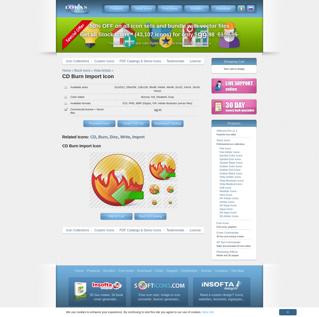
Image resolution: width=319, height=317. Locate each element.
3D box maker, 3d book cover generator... (106, 297)
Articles (206, 270)
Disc (114, 137)
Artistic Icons (227, 201)
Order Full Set (133, 123)
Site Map (237, 270)
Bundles (197, 8)
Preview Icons (99, 123)
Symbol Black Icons (231, 162)
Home (79, 270)
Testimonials (175, 61)
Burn (102, 137)
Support (172, 270)
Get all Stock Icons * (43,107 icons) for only (159, 31)
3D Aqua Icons (228, 212)
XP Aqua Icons (228, 205)
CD (93, 137)
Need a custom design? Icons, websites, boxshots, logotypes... (222, 297)
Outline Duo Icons (230, 169)
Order (159, 270)
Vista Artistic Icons (230, 176)
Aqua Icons (226, 209)
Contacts (221, 270)
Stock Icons (143, 8)
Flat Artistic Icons (229, 152)
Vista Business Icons (232, 180)
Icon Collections (77, 61)
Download (223, 8)
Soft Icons (225, 187)
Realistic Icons (228, 191)
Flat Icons (225, 148)
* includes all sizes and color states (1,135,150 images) (159, 43)
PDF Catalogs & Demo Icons (140, 61)
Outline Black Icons (231, 173)
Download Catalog (167, 123)
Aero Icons (226, 194)
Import (138, 137)
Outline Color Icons (231, 166)
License (195, 61)
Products (116, 8)
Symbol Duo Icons (230, 159)
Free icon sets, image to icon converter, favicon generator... (159, 297)
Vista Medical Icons (231, 184)
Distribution (189, 270)
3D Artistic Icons (229, 216)
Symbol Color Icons (231, 155)
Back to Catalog (150, 216)
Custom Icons (104, 61)
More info (208, 312)
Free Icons (170, 8)
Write (125, 137)
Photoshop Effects (227, 253)
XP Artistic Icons (229, 198)
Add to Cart (116, 216)
